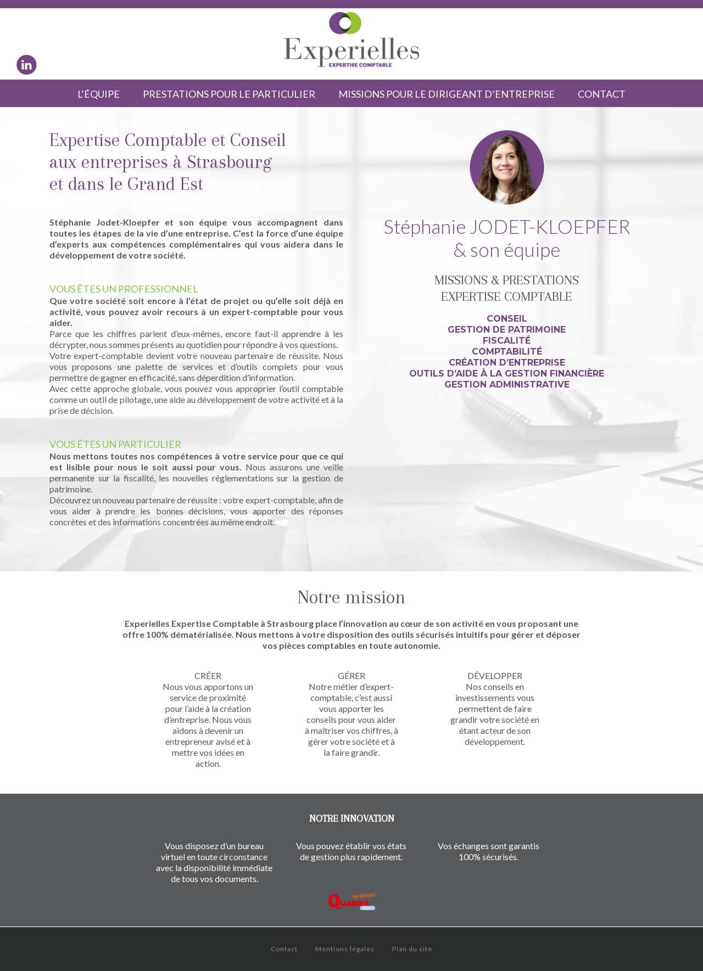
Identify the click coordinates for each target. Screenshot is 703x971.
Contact (284, 949)
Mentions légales (345, 949)
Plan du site (412, 949)
